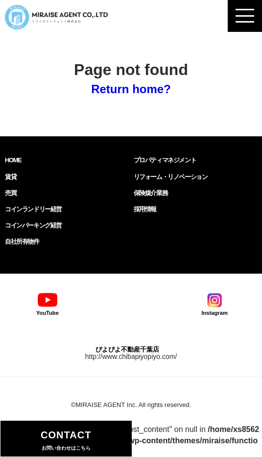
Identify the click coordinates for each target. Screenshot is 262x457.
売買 (10, 193)
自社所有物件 (22, 241)
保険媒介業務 (151, 193)
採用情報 (145, 209)
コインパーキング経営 (33, 225)
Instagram (214, 303)
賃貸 (10, 176)
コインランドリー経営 (33, 209)
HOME (13, 160)
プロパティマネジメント (165, 160)
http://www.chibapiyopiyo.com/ (131, 356)
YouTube (47, 303)
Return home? (131, 89)
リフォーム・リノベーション (171, 176)
